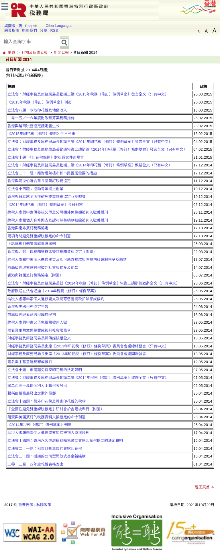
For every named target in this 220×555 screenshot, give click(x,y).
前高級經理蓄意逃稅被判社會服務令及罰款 (42, 267)
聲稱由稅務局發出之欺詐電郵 (31, 393)
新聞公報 (61, 52)
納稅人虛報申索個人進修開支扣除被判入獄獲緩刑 (48, 433)
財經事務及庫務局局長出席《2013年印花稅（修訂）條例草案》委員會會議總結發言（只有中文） (87, 346)
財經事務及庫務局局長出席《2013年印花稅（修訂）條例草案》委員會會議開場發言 (76, 354)
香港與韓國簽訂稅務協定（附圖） (35, 275)
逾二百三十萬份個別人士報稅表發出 (37, 385)
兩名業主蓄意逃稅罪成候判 (29, 362)
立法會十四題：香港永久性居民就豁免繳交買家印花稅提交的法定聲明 (65, 440)
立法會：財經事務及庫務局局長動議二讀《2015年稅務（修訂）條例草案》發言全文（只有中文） (87, 94)
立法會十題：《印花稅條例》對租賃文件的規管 (45, 157)
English (31, 26)
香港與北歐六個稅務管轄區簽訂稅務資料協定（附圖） (52, 252)
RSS (54, 30)
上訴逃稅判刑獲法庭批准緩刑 (31, 244)
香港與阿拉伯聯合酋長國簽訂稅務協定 (39, 181)
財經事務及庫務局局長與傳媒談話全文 (39, 338)
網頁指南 (11, 30)
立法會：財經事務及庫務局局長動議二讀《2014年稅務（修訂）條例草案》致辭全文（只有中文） (87, 377)
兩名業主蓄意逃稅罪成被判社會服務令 (39, 330)
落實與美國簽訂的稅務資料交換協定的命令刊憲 (46, 417)
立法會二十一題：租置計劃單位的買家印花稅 (44, 448)
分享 (43, 30)
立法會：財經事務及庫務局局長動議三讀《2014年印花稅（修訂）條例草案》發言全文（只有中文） (89, 142)
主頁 (11, 52)
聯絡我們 (29, 30)
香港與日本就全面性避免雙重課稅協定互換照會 (46, 196)
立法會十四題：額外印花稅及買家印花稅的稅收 (46, 401)
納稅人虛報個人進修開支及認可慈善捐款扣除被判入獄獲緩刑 (57, 220)
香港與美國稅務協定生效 (27, 307)
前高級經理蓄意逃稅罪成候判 (31, 315)
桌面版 (9, 26)
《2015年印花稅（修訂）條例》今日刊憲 (41, 134)
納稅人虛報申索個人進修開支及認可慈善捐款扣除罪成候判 (55, 299)
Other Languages (59, 26)
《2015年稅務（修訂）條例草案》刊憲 (39, 102)
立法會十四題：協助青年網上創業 (35, 189)
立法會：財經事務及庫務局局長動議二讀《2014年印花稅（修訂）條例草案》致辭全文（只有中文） (89, 165)
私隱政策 (43, 505)
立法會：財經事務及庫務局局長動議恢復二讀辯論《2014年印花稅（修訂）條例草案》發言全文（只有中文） (97, 149)
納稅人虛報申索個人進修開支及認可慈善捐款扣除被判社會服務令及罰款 (67, 259)
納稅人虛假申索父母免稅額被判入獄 (37, 322)
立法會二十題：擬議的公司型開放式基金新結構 (46, 456)
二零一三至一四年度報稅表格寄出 (35, 464)
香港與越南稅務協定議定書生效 (33, 126)
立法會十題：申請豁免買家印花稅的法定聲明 (44, 370)
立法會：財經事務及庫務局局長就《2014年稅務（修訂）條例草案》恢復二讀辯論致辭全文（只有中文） (93, 283)
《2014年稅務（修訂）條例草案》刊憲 (39, 425)
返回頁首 (202, 487)
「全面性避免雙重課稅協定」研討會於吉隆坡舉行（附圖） (55, 409)
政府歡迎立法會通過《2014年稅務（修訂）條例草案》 (52, 291)
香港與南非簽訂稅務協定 (27, 228)
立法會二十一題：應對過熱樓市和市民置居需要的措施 (52, 173)
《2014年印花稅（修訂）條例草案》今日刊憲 (45, 204)
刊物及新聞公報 (34, 52)
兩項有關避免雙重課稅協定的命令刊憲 (39, 236)
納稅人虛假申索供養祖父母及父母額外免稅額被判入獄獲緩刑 (57, 212)
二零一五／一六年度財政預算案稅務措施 (40, 118)
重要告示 (25, 505)
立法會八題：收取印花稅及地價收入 (37, 110)
